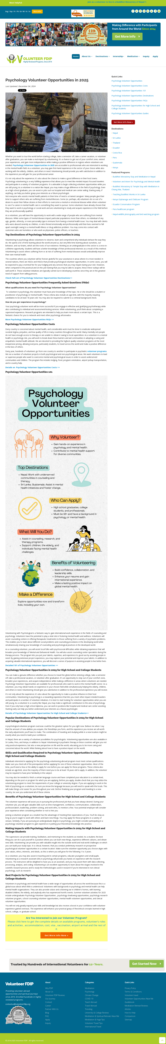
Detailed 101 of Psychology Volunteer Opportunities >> (31, 665)
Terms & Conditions (133, 991)
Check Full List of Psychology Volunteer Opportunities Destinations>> (38, 278)
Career (48, 1005)
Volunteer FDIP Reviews (55, 995)
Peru (115, 157)
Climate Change (91, 995)
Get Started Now (146, 963)
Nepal (115, 133)
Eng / (7, 11)
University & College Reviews (97, 1012)
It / (27, 11)
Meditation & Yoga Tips (95, 1019)
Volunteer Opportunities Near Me (139, 998)
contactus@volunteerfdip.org (17, 1004)
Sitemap (128, 1019)
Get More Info (127, 36)
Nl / (24, 11)
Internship (118, 56)
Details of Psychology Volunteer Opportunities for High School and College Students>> (47, 713)
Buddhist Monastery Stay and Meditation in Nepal (134, 176)
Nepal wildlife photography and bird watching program (136, 214)
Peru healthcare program (123, 209)
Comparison (130, 1016)
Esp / (11, 11)
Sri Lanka (117, 138)
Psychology (89, 991)
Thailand (116, 143)
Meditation (133, 56)
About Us (87, 56)
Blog (47, 1012)
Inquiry (146, 56)
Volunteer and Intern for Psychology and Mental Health (136, 181)
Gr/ (21, 11)
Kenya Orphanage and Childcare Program (130, 199)
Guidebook (129, 1002)
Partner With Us (51, 1009)
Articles (128, 1009)
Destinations (103, 56)
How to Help (130, 1012)
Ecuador (116, 148)
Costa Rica (117, 152)
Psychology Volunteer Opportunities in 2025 (33, 165)
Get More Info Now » (56, 935)
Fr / (15, 11)
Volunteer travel (131, 995)
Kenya (115, 167)
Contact (48, 1002)
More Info (37, 11)
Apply (155, 56)
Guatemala (117, 162)
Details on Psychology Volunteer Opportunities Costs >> (32, 367)
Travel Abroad (91, 1005)
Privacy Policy (130, 988)
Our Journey (50, 998)
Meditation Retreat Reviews (136, 1005)
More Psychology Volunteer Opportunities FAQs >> (29, 319)
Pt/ (18, 11)
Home (75, 56)
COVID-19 (89, 998)
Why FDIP (49, 988)
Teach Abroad (91, 1002)
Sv (30, 11)
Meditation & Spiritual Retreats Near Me (102, 1016)
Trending (88, 1009)
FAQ (47, 1016)
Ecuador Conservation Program (126, 204)
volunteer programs (97, 351)
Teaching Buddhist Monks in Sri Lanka (129, 194)
